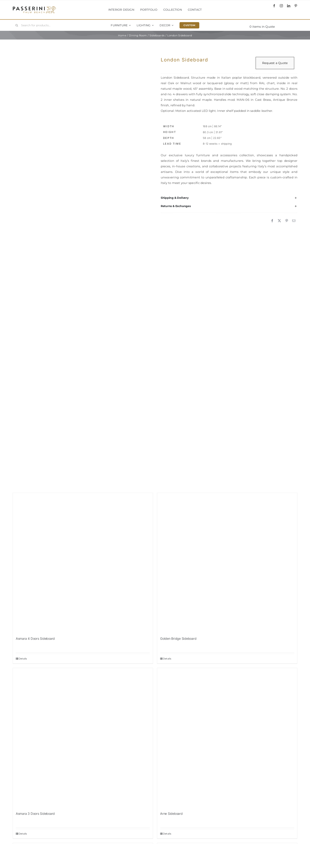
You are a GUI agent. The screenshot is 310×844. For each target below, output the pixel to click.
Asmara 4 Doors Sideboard (35, 639)
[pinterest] (295, 5)
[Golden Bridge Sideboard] (227, 563)
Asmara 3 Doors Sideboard (35, 814)
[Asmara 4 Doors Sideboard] (83, 563)
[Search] (17, 25)
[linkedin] (288, 5)
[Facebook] (272, 221)
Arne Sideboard (171, 814)
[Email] (293, 221)
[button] (229, 198)
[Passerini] (34, 7)
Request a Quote (275, 63)
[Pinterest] (286, 221)
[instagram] (281, 5)
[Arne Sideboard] (227, 738)
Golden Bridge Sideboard (178, 639)
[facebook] (274, 5)
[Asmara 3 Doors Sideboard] (83, 738)
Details (23, 658)
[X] (279, 221)
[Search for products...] (36, 25)
